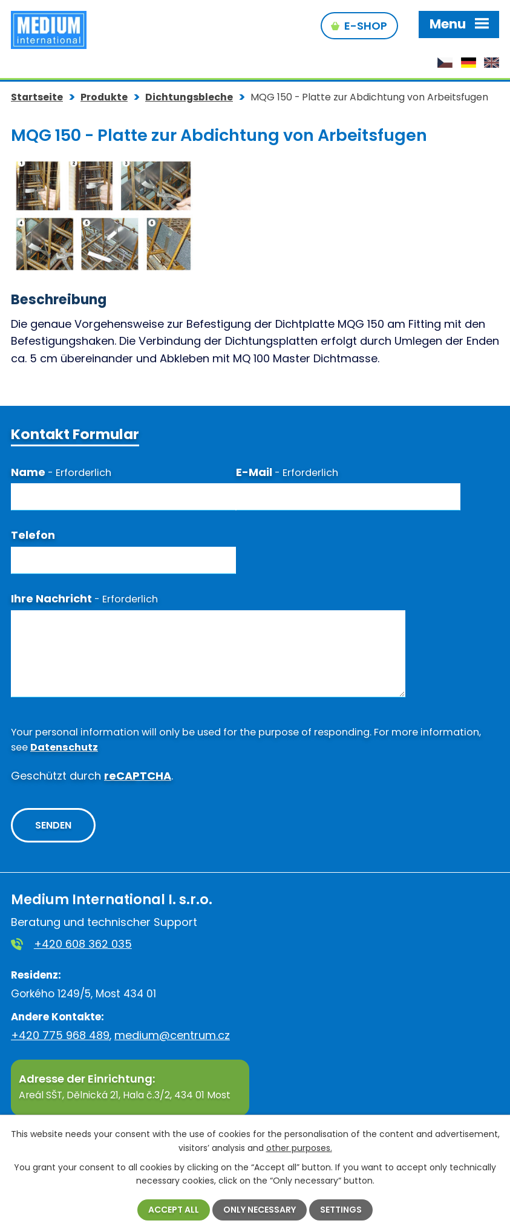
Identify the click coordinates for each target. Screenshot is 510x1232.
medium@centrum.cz (172, 1033)
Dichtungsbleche (189, 96)
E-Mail (287, 470)
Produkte (104, 96)
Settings (341, 1210)
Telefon (33, 534)
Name (61, 470)
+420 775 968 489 (60, 1033)
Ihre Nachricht (84, 597)
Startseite (37, 96)
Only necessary (259, 1210)
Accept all (173, 1210)
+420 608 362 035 (83, 942)
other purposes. (299, 1147)
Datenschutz (64, 746)
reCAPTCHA (137, 775)
